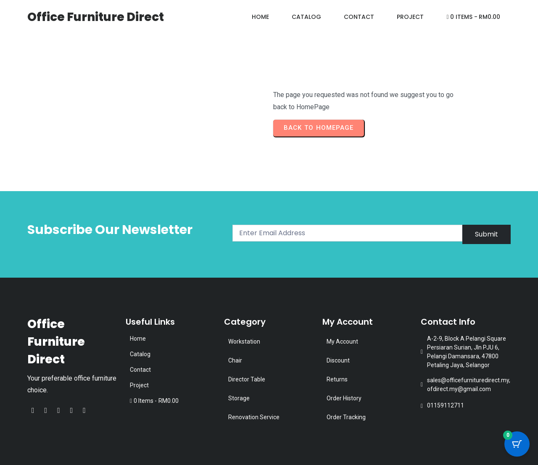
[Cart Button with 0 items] (517, 444)
